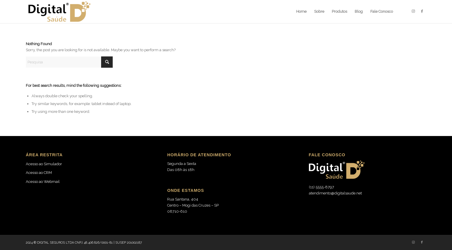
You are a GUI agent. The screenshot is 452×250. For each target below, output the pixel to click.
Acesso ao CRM (39, 172)
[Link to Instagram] (413, 11)
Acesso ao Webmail (43, 181)
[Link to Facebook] (422, 11)
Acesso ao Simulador (44, 164)
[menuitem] (301, 11)
